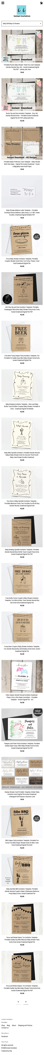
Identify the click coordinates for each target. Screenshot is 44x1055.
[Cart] (41, 3)
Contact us (5, 1028)
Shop (3, 1025)
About (14, 1025)
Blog (8, 1025)
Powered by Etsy (6, 1051)
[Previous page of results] (18, 1002)
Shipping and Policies (25, 1025)
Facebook (4, 1036)
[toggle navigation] (2, 3)
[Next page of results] (25, 1002)
